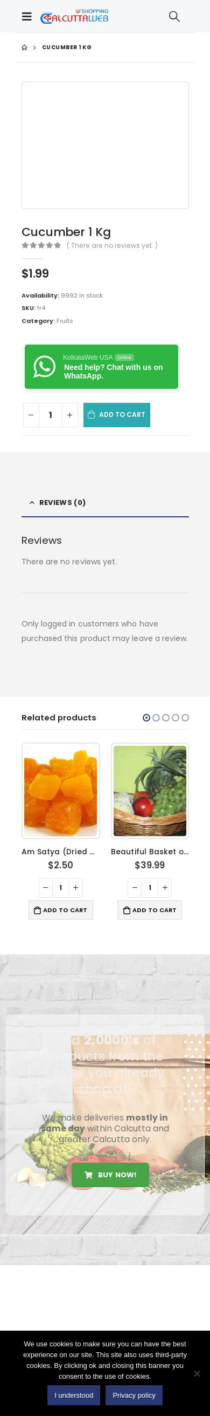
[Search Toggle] (174, 16)
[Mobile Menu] (30, 16)
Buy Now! (110, 1175)
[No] (196, 1373)
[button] (146, 717)
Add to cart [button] (65, 910)
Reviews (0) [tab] (62, 502)
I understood (73, 1395)
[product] (60, 791)
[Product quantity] (50, 415)
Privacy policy (134, 1395)
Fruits (65, 320)
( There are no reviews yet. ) (112, 245)
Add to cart (122, 414)
